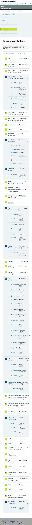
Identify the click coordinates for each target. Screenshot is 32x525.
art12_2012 (11, 64)
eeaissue (15, 155)
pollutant (15, 375)
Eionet (8, 11)
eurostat (10, 202)
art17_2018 (11, 118)
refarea (14, 228)
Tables (4, 20)
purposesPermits (15, 324)
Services (4, 32)
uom (9, 489)
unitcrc (14, 237)
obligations (15, 160)
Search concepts (21, 53)
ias (9, 278)
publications (12, 472)
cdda (9, 129)
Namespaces (5, 35)
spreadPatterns (15, 347)
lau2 (9, 443)
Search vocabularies (10, 53)
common (11, 133)
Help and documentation (8, 14)
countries (15, 94)
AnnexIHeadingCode (15, 388)
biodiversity (12, 125)
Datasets (4, 17)
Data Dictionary (14, 11)
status (14, 163)
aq (9, 58)
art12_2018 (11, 70)
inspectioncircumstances (15, 370)
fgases (10, 246)
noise (10, 466)
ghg (9, 266)
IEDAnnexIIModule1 (13, 382)
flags (14, 218)
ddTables (15, 152)
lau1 (9, 439)
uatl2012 (15, 431)
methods (15, 98)
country (15, 507)
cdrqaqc (15, 289)
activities (15, 82)
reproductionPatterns (15, 330)
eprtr (9, 181)
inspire (10, 411)
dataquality (11, 168)
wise (9, 495)
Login (19, 3)
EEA (9, 1)
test (9, 485)
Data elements (6, 23)
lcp (9, 454)
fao (9, 208)
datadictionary (12, 140)
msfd (9, 460)
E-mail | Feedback (6, 520)
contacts (15, 146)
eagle (14, 427)
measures (15, 299)
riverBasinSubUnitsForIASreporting (15, 335)
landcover (11, 417)
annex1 (15, 364)
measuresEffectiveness (15, 303)
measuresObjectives (15, 314)
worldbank (11, 501)
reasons (15, 103)
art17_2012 (11, 112)
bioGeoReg (15, 284)
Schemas (4, 26)
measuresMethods (15, 309)
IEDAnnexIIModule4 (13, 403)
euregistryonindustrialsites (13, 196)
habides (10, 272)
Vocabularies (5, 29)
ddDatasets (15, 149)
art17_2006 (11, 77)
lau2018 (10, 448)
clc (13, 423)
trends (14, 107)
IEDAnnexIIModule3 (13, 395)
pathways (15, 320)
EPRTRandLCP (13, 188)
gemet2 (10, 261)
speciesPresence (15, 342)
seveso (10, 478)
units (14, 352)
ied (9, 358)
